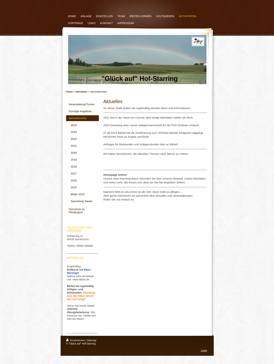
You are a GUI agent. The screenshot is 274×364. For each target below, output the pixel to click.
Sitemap (91, 340)
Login (204, 350)
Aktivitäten (81, 91)
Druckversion (76, 340)
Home (69, 91)
